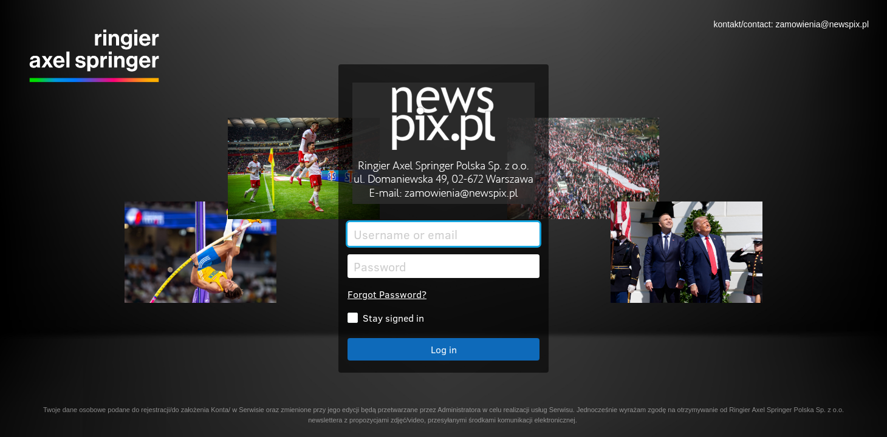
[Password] (443, 266)
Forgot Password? (387, 294)
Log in (444, 349)
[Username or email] (443, 234)
